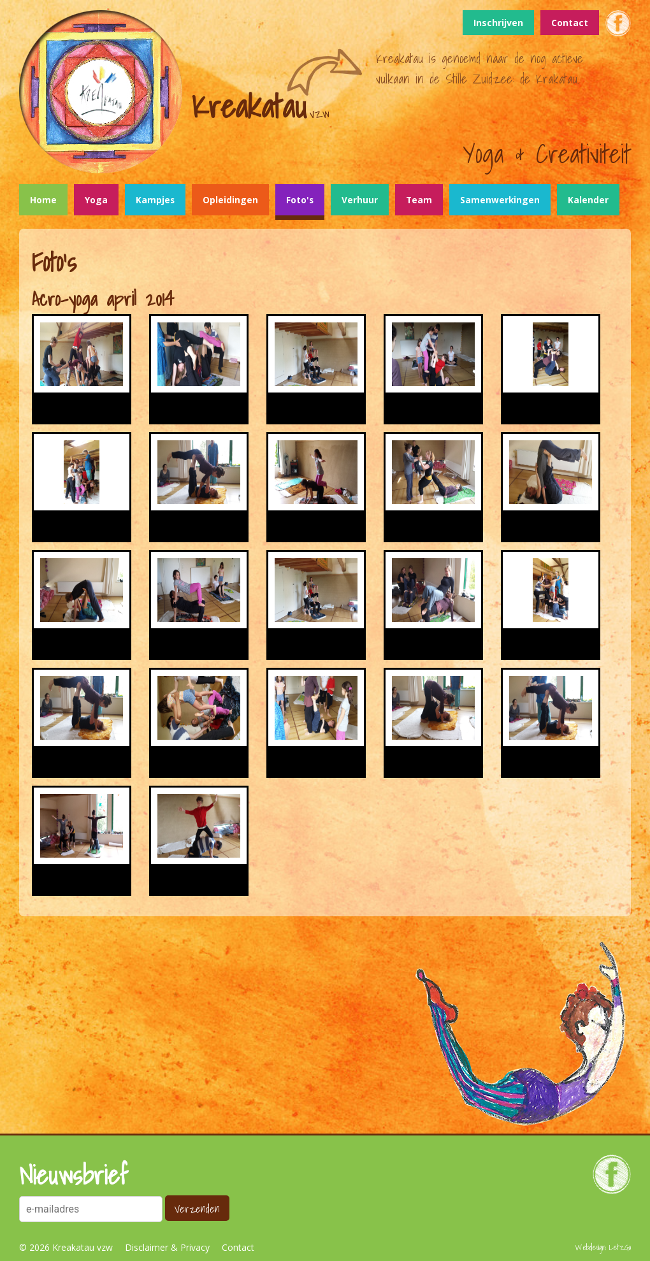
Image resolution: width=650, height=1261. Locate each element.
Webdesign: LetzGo (603, 1247)
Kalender (588, 200)
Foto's (300, 200)
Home (43, 200)
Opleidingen (230, 200)
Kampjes (155, 200)
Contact (569, 23)
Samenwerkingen (500, 200)
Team (419, 200)
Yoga (96, 200)
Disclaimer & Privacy (167, 1247)
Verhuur (360, 200)
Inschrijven (498, 23)
